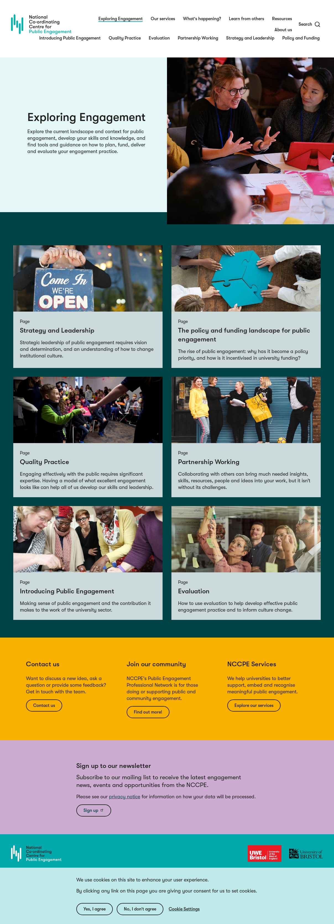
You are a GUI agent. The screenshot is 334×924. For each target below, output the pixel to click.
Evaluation (159, 38)
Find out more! (148, 712)
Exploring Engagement (120, 18)
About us (283, 29)
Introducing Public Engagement (70, 38)
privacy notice (124, 796)
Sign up (94, 810)
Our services (163, 18)
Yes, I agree (95, 909)
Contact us (44, 705)
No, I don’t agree (140, 909)
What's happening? (202, 18)
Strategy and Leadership (250, 38)
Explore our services (253, 705)
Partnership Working (198, 38)
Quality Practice (125, 38)
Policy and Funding (301, 38)
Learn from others (246, 18)
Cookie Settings (184, 909)
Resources (282, 18)
